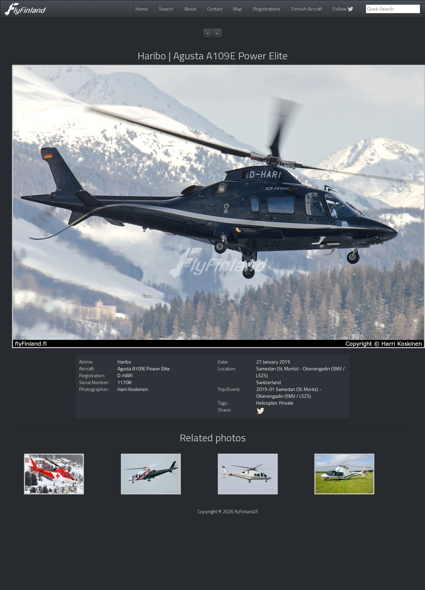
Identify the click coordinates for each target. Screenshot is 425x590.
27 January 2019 (273, 361)
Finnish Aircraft (306, 8)
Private (286, 402)
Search (166, 8)
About (190, 8)
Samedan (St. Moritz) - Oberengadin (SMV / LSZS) (300, 372)
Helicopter (266, 402)
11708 (124, 382)
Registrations (266, 8)
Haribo (124, 361)
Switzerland (268, 382)
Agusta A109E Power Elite (143, 368)
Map (237, 8)
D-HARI (125, 375)
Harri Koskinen (132, 389)
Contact (214, 8)
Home (142, 8)
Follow (343, 8)
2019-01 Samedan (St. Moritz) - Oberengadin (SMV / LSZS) (288, 392)
